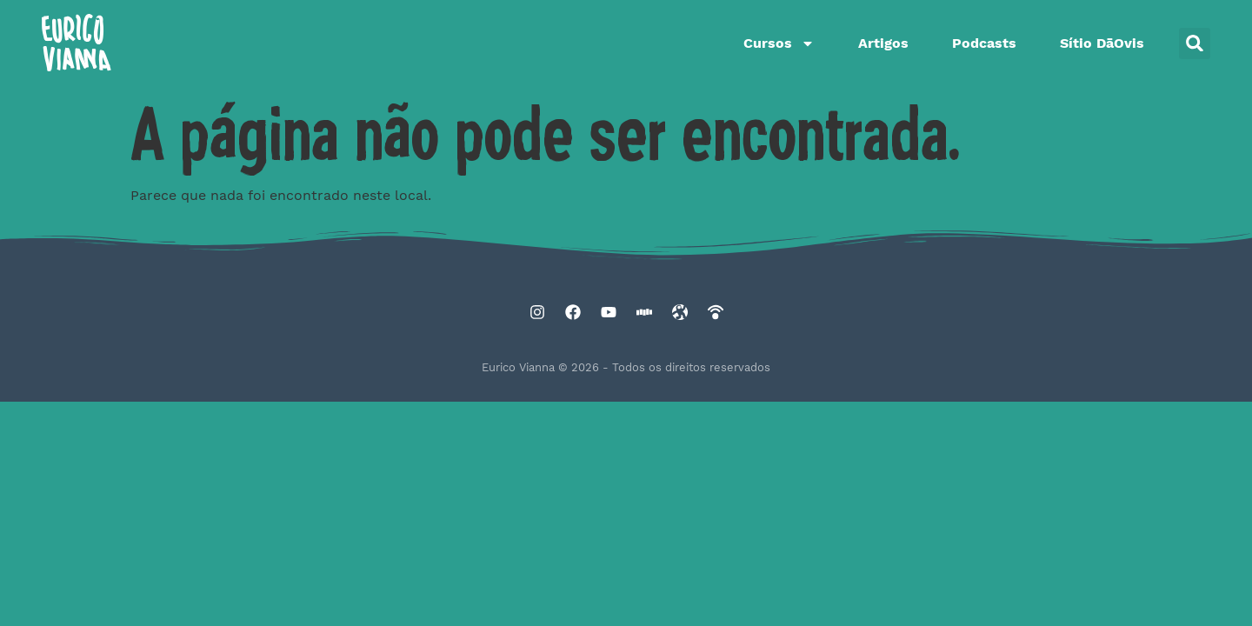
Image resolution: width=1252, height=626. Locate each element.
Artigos (883, 43)
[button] (1194, 43)
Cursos (779, 43)
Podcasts (984, 43)
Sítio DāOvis (1102, 43)
